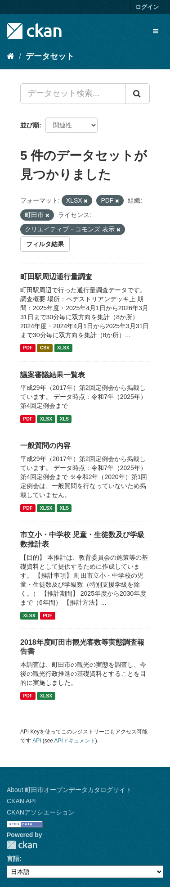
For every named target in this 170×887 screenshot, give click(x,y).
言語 (13, 858)
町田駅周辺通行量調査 (56, 277)
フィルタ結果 (45, 244)
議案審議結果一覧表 (52, 375)
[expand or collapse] (155, 31)
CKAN (22, 845)
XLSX (63, 348)
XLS (64, 418)
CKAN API (21, 801)
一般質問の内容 (45, 445)
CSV (45, 348)
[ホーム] (10, 56)
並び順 (29, 125)
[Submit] (137, 93)
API (36, 741)
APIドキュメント (74, 741)
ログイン (147, 7)
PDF (27, 348)
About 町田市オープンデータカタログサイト (69, 789)
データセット (50, 56)
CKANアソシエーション (41, 812)
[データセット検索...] (73, 93)
